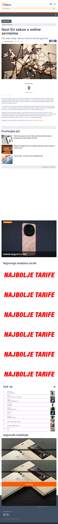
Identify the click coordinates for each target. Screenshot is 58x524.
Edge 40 (9, 404)
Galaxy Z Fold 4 (11, 417)
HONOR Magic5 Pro (12, 400)
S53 (8, 429)
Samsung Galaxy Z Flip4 (13, 421)
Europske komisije (37, 120)
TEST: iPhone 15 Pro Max (14, 396)
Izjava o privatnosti (42, 506)
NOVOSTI (6, 21)
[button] (55, 15)
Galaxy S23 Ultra (11, 408)
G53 (9, 412)
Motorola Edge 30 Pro (13, 425)
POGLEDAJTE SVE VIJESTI (48, 167)
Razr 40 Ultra (11, 392)
